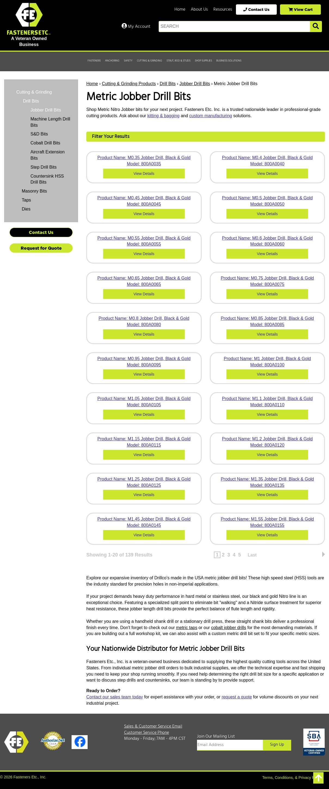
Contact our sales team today (114, 697)
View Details (144, 173)
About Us (199, 9)
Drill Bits (168, 83)
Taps (26, 200)
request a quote (237, 697)
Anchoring (112, 60)
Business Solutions (228, 60)
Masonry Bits (34, 191)
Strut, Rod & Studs (178, 60)
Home (179, 9)
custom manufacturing (210, 115)
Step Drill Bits (43, 167)
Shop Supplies (203, 60)
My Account (136, 26)
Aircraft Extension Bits (47, 155)
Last (252, 555)
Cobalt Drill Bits (45, 143)
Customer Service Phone (146, 732)
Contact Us (256, 9)
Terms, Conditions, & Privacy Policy (292, 777)
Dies (26, 209)
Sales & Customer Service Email (153, 726)
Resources (222, 9)
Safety (128, 60)
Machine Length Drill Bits (50, 122)
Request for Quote (41, 248)
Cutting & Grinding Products (129, 83)
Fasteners (94, 60)
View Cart (300, 9)
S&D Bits (39, 134)
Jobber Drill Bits (195, 83)
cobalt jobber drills (228, 627)
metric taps (186, 627)
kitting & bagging (163, 115)
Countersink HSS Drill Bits (47, 179)
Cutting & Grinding (149, 60)
